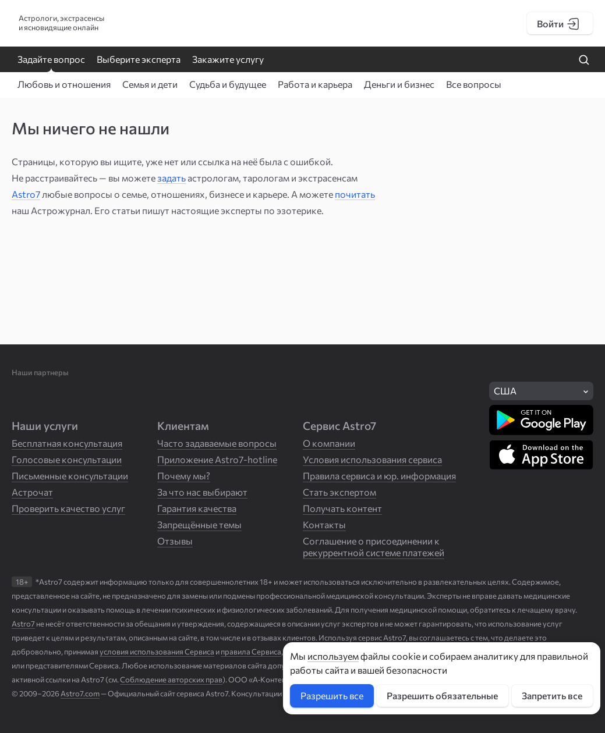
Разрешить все (331, 695)
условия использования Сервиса (157, 651)
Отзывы (175, 540)
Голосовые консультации (67, 459)
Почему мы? (183, 475)
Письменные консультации (70, 475)
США (505, 390)
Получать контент (342, 508)
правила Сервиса (251, 651)
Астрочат (32, 491)
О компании (329, 443)
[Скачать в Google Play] (541, 420)
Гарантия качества (196, 508)
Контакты (324, 524)
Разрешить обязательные (442, 695)
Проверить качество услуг (68, 508)
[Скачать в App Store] (541, 455)
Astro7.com (80, 693)
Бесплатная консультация (67, 443)
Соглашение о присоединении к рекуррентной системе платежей (373, 546)
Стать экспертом (339, 491)
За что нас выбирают (202, 491)
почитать (355, 194)
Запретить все (552, 695)
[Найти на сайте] (584, 60)
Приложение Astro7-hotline (217, 459)
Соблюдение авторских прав (171, 679)
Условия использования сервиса (372, 459)
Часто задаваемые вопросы (217, 443)
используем (333, 655)
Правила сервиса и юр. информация (379, 475)
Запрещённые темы (199, 524)
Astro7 (26, 194)
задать (171, 177)
